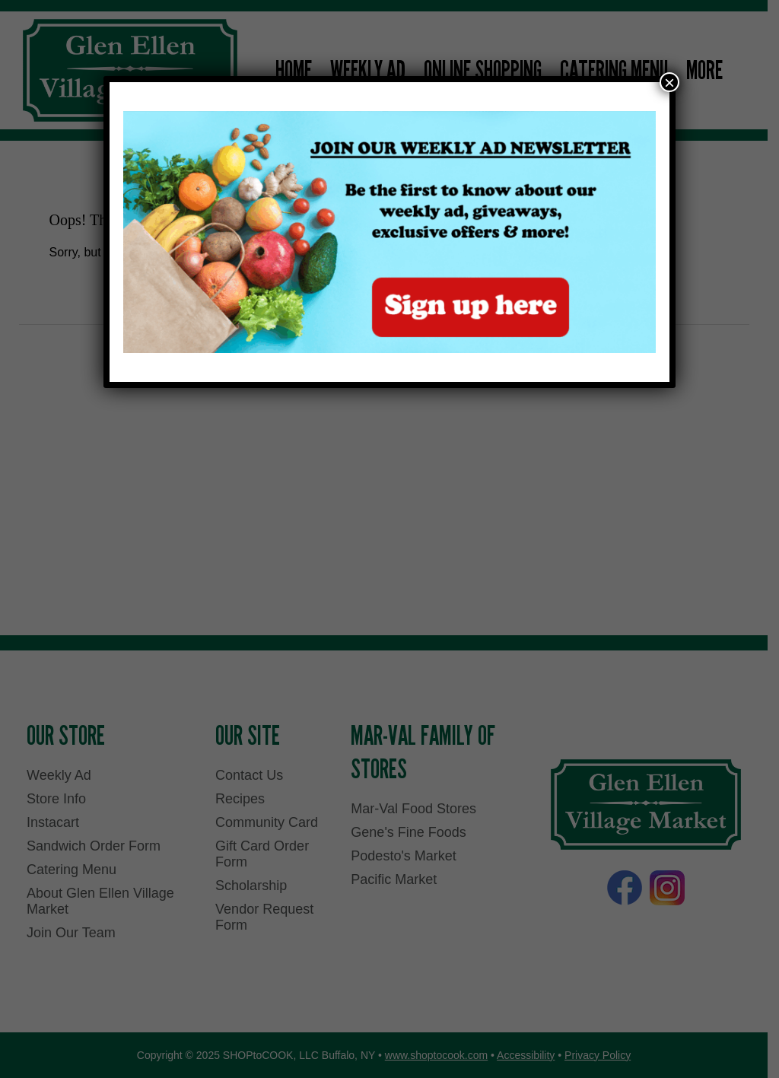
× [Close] (669, 82)
